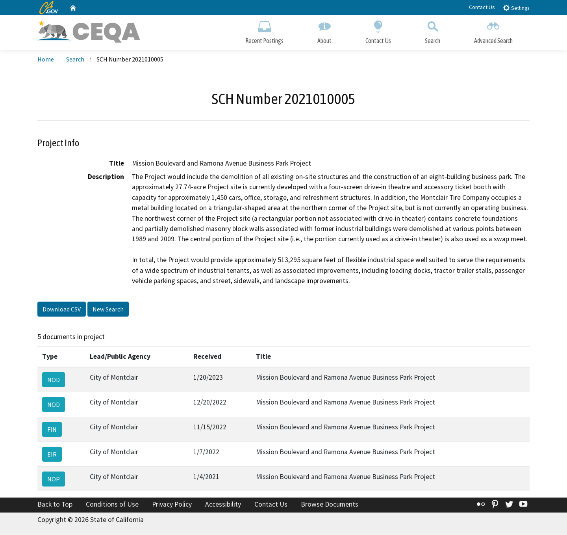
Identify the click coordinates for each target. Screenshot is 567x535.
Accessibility (223, 504)
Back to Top (54, 504)
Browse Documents (329, 504)
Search (432, 30)
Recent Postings (264, 30)
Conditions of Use (112, 504)
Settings (516, 7)
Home (45, 59)
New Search (108, 309)
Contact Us (482, 7)
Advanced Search (493, 30)
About (324, 30)
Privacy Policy (172, 504)
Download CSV (62, 309)
